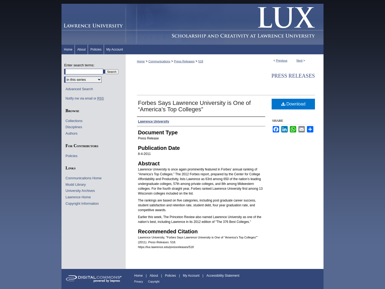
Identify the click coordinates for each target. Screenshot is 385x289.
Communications (159, 61)
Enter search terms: (79, 65)
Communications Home (84, 178)
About (154, 275)
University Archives (80, 191)
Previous (281, 60)
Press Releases (184, 61)
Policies (72, 156)
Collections (74, 121)
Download (293, 104)
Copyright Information (82, 203)
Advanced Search (79, 89)
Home (141, 61)
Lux (225, 24)
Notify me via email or (85, 98)
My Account (191, 275)
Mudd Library (76, 184)
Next (300, 60)
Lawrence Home (78, 197)
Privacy (139, 281)
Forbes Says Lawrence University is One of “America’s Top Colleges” (194, 106)
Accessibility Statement (222, 275)
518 (200, 61)
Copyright (154, 281)
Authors (72, 133)
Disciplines (74, 127)
